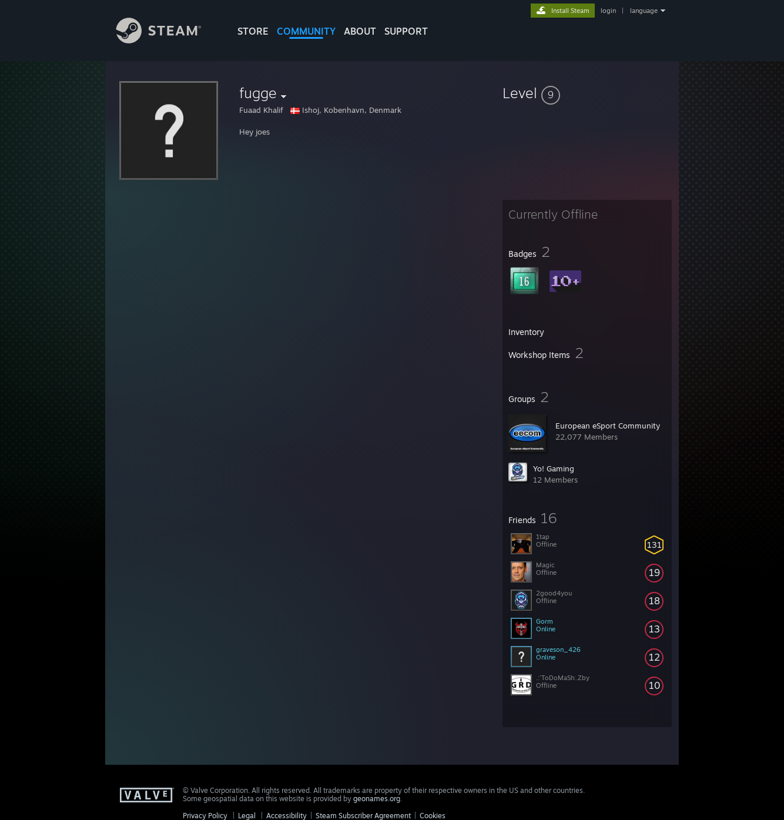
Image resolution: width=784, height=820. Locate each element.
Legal (247, 815)
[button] (587, 93)
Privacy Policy (205, 815)
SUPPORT (406, 31)
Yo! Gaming (553, 468)
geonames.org (376, 798)
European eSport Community (607, 425)
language (644, 10)
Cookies (432, 815)
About (360, 31)
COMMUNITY (306, 31)
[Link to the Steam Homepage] (167, 40)
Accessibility (286, 815)
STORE (253, 31)
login (608, 10)
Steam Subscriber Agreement (363, 815)
